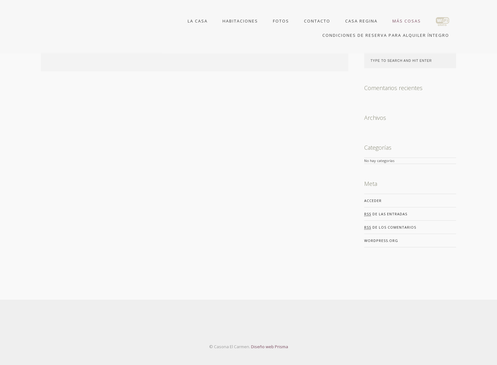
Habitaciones (240, 21)
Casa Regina (361, 21)
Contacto (317, 21)
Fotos (281, 21)
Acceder (373, 200)
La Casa (198, 21)
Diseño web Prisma (269, 346)
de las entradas (385, 214)
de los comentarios (390, 227)
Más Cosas (406, 21)
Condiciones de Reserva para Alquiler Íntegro (385, 35)
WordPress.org (381, 240)
